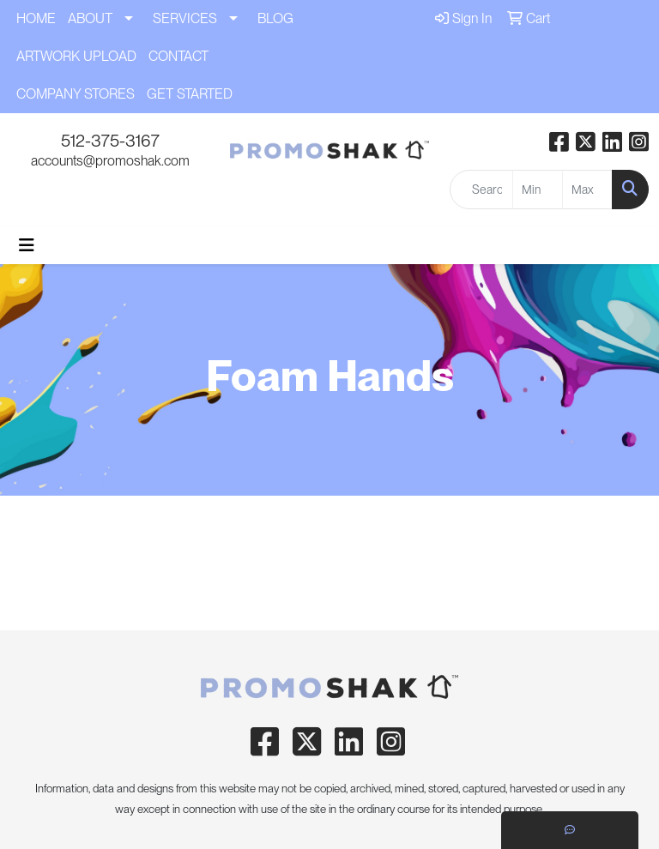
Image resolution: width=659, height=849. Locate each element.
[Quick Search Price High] (587, 189)
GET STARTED (190, 94)
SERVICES (185, 18)
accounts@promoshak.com (110, 161)
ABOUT (90, 18)
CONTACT (178, 56)
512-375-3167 (110, 140)
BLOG (275, 18)
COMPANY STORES (75, 94)
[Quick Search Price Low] (537, 189)
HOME (36, 18)
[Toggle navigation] (27, 245)
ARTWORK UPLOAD (76, 56)
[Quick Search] (481, 189)
